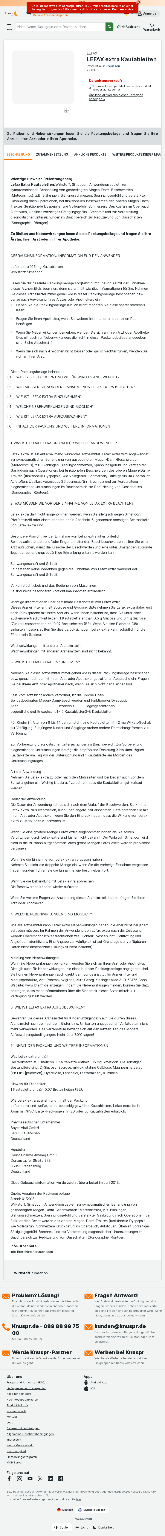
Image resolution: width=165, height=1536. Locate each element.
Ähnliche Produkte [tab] (90, 154)
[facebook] (9, 1478)
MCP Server (15, 1462)
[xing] (60, 1478)
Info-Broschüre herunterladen (32, 1252)
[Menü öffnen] (9, 26)
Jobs (10, 1422)
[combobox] (60, 26)
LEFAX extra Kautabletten (122, 59)
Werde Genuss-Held (20, 1445)
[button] (148, 13)
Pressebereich (16, 1411)
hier (78, 1499)
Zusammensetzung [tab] (52, 154)
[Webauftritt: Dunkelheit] (103, 1527)
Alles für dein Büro (19, 1393)
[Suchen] (109, 26)
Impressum (14, 1439)
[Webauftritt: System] (62, 1527)
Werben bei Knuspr (119, 1352)
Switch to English (91, 1510)
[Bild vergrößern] (67, 112)
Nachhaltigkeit (16, 1451)
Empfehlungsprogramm (22, 1457)
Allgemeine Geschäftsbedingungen (30, 1434)
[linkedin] (50, 1478)
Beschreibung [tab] (18, 154)
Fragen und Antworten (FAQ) (26, 1382)
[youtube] (29, 1478)
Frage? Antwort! (116, 1295)
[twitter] (40, 1478)
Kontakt (12, 1416)
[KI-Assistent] (128, 26)
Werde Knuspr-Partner (42, 1352)
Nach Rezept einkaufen (22, 1399)
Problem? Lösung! (35, 1295)
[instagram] (19, 1478)
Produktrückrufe (17, 1405)
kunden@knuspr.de (120, 1326)
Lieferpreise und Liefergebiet (26, 1388)
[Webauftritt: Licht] (81, 1527)
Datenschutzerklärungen (23, 1428)
